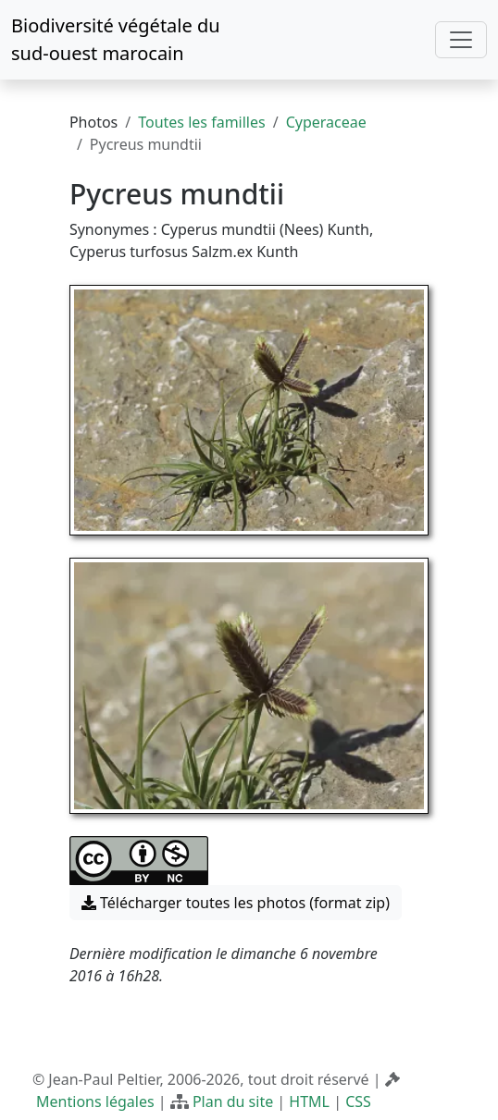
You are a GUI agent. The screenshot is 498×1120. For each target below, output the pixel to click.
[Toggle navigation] (461, 39)
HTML (309, 1101)
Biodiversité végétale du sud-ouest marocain (115, 39)
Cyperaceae (326, 122)
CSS (358, 1101)
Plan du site (233, 1101)
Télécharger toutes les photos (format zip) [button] (235, 902)
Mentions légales (95, 1101)
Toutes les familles (201, 122)
